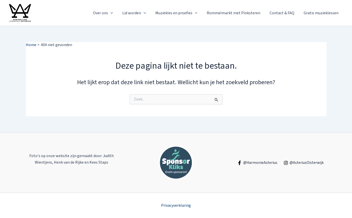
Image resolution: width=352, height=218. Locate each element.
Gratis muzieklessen (321, 13)
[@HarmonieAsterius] (256, 163)
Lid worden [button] (140, 13)
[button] (117, 13)
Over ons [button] (110, 13)
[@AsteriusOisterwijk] (304, 163)
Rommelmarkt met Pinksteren (237, 13)
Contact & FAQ (284, 13)
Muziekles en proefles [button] (181, 13)
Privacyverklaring (176, 205)
